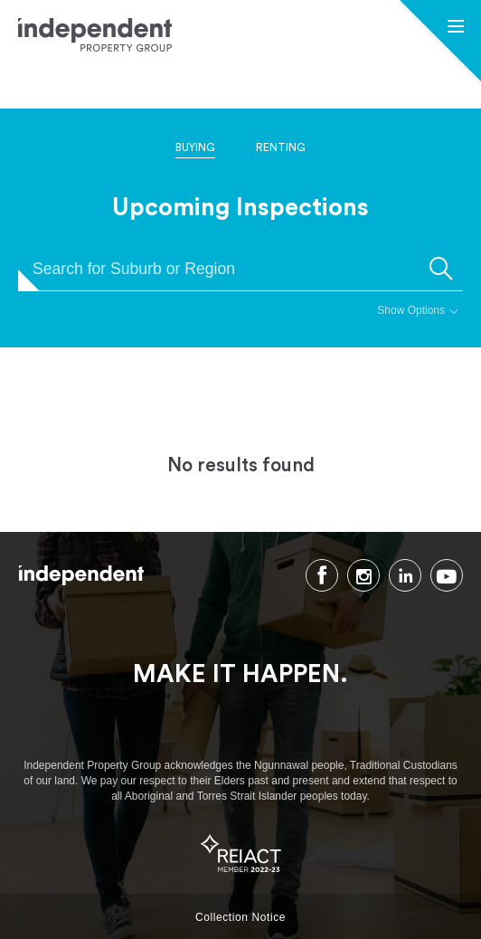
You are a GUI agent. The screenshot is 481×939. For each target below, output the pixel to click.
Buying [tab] (195, 147)
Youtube (446, 575)
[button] (456, 28)
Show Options (411, 310)
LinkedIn (405, 575)
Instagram (363, 575)
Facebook (322, 575)
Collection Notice (240, 917)
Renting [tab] (281, 147)
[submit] (441, 268)
